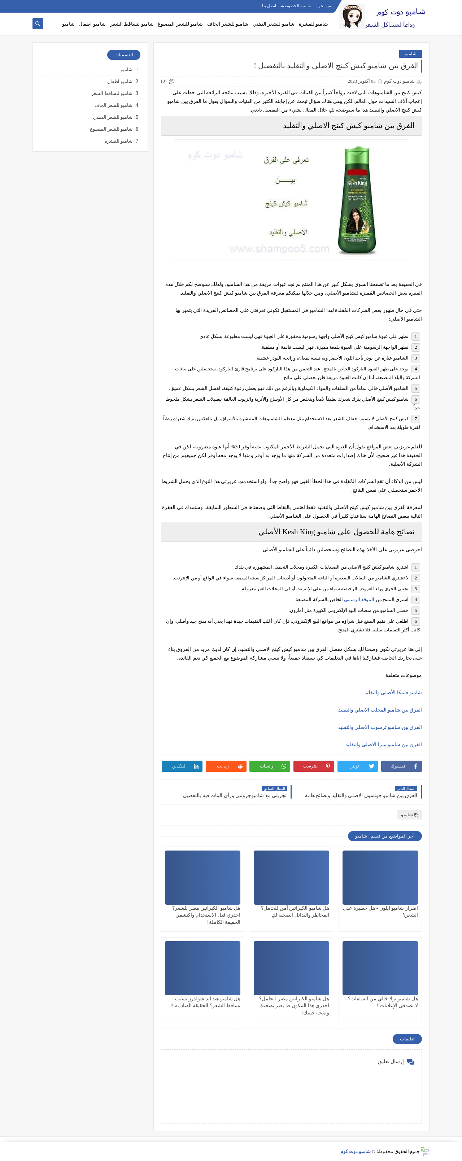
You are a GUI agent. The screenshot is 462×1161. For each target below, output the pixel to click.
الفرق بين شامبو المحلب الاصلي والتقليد (380, 710)
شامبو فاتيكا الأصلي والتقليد (393, 692)
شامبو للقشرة (313, 24)
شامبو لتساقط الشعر (132, 24)
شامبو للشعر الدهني (274, 24)
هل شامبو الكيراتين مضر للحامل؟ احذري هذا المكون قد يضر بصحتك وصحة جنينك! (294, 1005)
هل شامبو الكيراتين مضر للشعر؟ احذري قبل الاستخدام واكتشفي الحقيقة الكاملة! (206, 915)
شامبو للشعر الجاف (227, 24)
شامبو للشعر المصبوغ (180, 24)
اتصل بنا (269, 5)
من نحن (324, 5)
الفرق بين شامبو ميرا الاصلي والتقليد (383, 744)
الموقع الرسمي (359, 599)
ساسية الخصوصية (297, 5)
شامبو (68, 24)
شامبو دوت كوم (355, 1151)
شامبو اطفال (92, 24)
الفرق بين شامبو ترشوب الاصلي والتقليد (380, 727)
